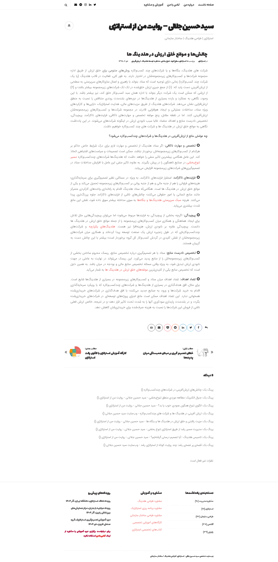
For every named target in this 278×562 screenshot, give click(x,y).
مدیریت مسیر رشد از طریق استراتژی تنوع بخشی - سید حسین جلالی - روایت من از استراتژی (150, 429)
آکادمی (210, 524)
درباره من (189, 5)
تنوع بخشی (165, 61)
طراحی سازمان (206, 517)
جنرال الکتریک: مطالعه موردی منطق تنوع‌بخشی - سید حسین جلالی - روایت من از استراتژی (151, 398)
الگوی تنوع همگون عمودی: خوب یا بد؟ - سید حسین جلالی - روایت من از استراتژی (155, 405)
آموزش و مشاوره (153, 5)
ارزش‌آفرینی (136, 61)
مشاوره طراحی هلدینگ (150, 501)
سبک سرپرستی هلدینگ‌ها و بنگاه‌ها (159, 200)
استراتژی (201, 61)
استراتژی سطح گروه (178, 61)
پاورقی (210, 532)
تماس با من (173, 5)
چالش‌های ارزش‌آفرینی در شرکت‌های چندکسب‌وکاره (173, 390)
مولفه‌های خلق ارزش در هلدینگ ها (126, 269)
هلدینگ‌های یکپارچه (102, 226)
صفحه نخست (206, 5)
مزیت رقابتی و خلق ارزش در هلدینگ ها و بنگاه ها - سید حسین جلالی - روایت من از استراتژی (149, 421)
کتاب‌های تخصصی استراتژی (147, 530)
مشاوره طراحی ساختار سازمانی (146, 515)
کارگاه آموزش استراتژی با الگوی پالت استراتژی (105, 356)
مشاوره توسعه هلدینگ (151, 61)
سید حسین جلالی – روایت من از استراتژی (161, 27)
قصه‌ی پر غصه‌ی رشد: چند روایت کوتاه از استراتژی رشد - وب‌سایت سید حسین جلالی (154, 445)
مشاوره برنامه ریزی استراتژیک (146, 508)
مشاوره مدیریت (206, 501)
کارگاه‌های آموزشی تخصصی (147, 523)
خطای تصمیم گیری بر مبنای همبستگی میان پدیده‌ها (168, 356)
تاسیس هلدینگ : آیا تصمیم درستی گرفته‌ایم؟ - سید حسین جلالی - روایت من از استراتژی (152, 437)
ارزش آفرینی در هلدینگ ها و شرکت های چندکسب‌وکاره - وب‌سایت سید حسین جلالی (153, 413)
